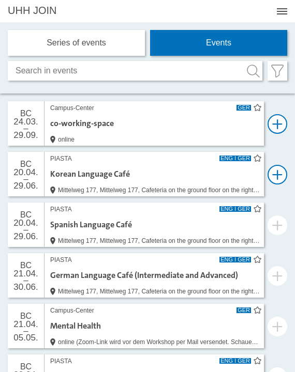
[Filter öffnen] (277, 71)
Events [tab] (218, 42)
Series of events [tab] (76, 42)
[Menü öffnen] (282, 11)
